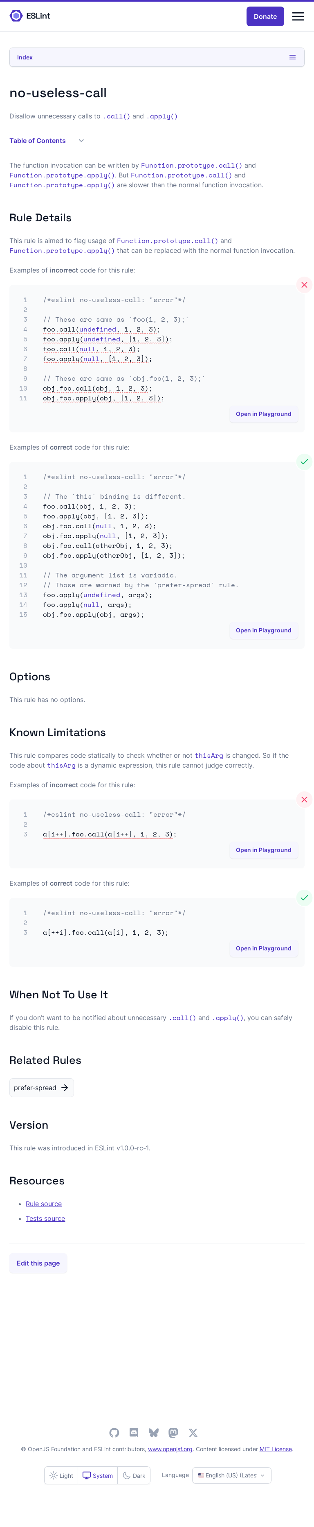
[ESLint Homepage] (29, 16)
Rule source (44, 1204)
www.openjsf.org (170, 1448)
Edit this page (38, 1263)
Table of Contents (46, 140)
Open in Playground (264, 414)
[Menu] (298, 16)
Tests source (45, 1218)
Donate (265, 16)
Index (156, 57)
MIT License (276, 1448)
